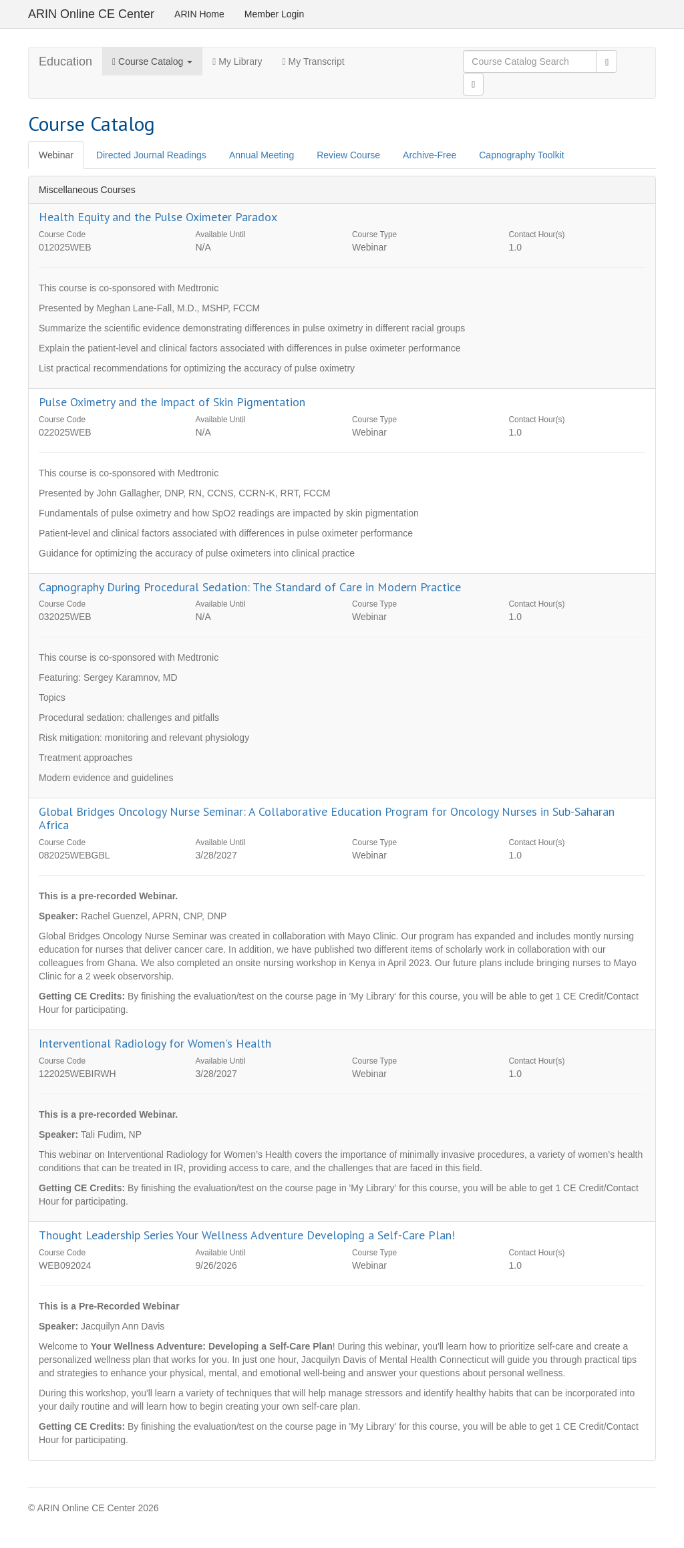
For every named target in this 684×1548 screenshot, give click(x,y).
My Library (237, 61)
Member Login (274, 14)
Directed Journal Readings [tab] (151, 155)
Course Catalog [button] (152, 61)
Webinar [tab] (56, 155)
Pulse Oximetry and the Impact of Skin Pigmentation (172, 402)
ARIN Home (199, 14)
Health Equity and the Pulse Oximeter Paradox (158, 216)
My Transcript (314, 61)
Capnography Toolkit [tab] (521, 155)
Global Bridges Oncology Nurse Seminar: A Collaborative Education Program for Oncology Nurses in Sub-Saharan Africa (327, 818)
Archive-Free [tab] (429, 155)
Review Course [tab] (348, 155)
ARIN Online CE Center (91, 14)
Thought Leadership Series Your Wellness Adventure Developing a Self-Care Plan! (247, 1235)
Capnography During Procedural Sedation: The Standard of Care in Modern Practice (250, 587)
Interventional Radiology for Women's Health (155, 1043)
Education (65, 61)
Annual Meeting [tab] (261, 155)
